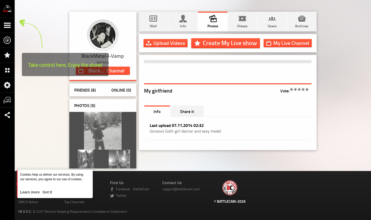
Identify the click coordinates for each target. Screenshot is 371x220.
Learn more (30, 192)
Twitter (121, 195)
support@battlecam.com (181, 188)
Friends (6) (85, 90)
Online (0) (121, 90)
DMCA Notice (28, 201)
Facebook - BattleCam (132, 188)
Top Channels (74, 201)
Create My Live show (230, 42)
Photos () (84, 105)
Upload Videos (169, 42)
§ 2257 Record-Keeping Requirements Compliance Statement (72, 211)
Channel (291, 42)
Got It (46, 192)
